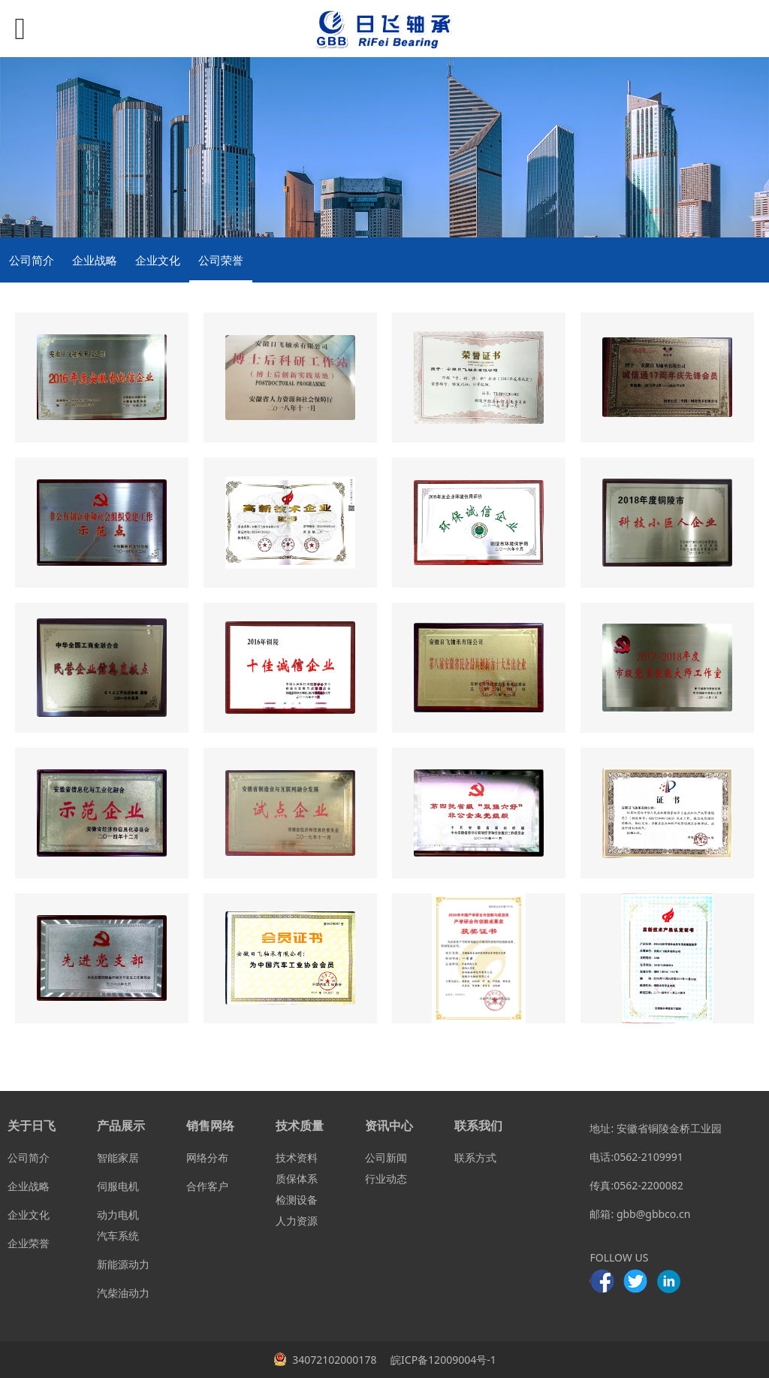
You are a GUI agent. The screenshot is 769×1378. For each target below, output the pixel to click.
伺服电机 (118, 1186)
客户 (217, 1186)
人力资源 (297, 1220)
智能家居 (118, 1157)
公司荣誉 (220, 259)
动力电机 (118, 1214)
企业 (18, 1186)
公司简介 (31, 259)
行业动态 (386, 1178)
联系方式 (475, 1157)
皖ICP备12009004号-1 (442, 1359)
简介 (39, 1157)
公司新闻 (386, 1157)
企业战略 (94, 259)
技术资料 (297, 1157)
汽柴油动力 (123, 1293)
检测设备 (297, 1199)
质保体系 (297, 1178)
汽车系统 (118, 1235)
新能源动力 (123, 1264)
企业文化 (157, 259)
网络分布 (207, 1157)
